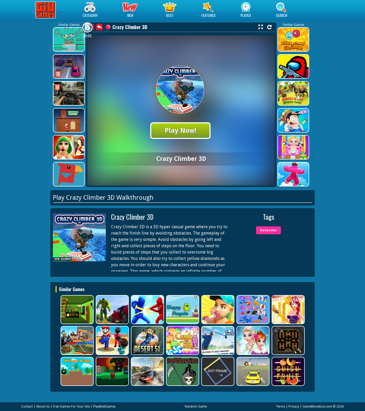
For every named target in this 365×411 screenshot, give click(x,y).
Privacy (294, 406)
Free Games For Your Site (71, 406)
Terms (280, 406)
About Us (42, 406)
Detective (268, 230)
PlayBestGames (104, 406)
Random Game (196, 406)
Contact (27, 406)
